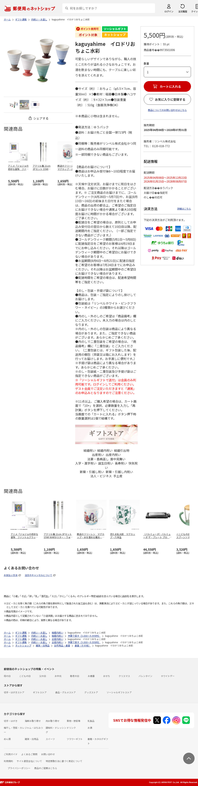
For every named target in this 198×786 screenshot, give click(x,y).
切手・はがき (11, 720)
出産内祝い (113, 454)
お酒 (90, 727)
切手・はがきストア (14, 692)
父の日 (42, 675)
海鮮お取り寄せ (33, 720)
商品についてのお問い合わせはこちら (167, 110)
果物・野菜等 (73, 720)
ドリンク (71, 727)
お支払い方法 (11, 575)
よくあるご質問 (29, 754)
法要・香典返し (98, 459)
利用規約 (8, 761)
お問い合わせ (48, 754)
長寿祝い (121, 463)
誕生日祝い (105, 463)
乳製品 (91, 720)
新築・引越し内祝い (119, 471)
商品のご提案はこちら (45, 768)
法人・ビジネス (101, 476)
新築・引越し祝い (92, 471)
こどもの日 (25, 675)
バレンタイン (145, 675)
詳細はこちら (184, 208)
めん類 (7, 739)
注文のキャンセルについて (38, 575)
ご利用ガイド (11, 754)
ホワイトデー (168, 675)
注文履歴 (182, 11)
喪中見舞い (117, 459)
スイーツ (50, 739)
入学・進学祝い (86, 463)
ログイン (168, 11)
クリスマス (124, 675)
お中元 (58, 675)
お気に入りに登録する (170, 99)
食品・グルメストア (65, 692)
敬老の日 (74, 675)
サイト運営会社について (29, 761)
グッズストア (91, 692)
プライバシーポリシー (19, 768)
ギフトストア (40, 692)
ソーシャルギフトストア (119, 692)
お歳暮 (91, 675)
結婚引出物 (121, 450)
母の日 (7, 675)
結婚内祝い (105, 450)
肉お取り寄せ (52, 720)
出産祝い (98, 454)
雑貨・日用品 (31, 739)
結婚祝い (90, 450)
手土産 (117, 476)
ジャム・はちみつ (34, 727)
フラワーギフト (75, 739)
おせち (106, 675)
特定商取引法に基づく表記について (64, 761)
